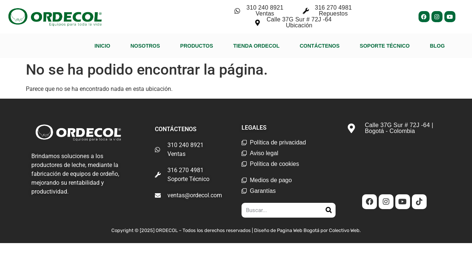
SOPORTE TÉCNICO (385, 46)
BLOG (437, 46)
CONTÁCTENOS (320, 46)
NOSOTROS (145, 46)
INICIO (102, 46)
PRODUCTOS (196, 46)
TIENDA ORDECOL (256, 46)
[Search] (329, 210)
